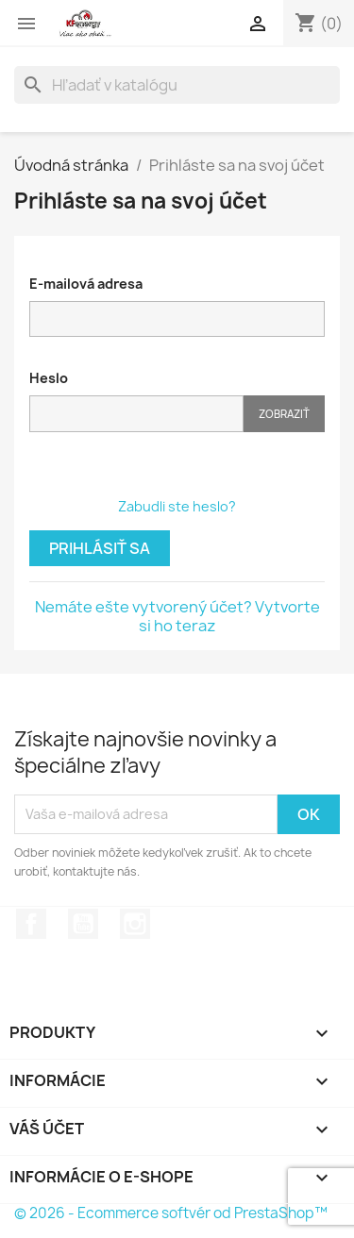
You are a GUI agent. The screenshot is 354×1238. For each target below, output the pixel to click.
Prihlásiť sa (99, 548)
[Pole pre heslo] (136, 413)
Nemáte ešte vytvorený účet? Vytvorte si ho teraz (177, 616)
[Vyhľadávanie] (177, 85)
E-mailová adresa (86, 284)
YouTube (83, 924)
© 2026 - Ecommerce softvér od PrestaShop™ (171, 1213)
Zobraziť (284, 414)
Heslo (48, 378)
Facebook (31, 924)
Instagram (135, 924)
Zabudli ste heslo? (177, 506)
